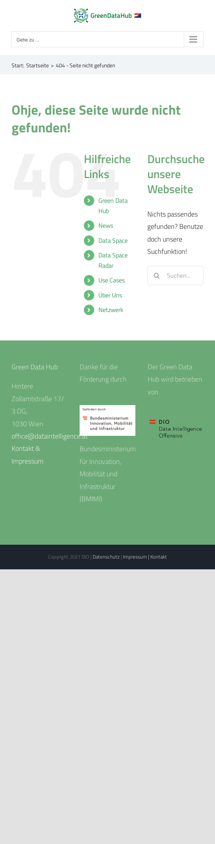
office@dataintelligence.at (50, 436)
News (105, 225)
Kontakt (158, 556)
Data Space (113, 240)
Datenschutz (107, 556)
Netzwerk (110, 309)
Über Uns (110, 295)
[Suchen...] (175, 275)
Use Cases (111, 280)
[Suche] (157, 275)
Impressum (135, 556)
